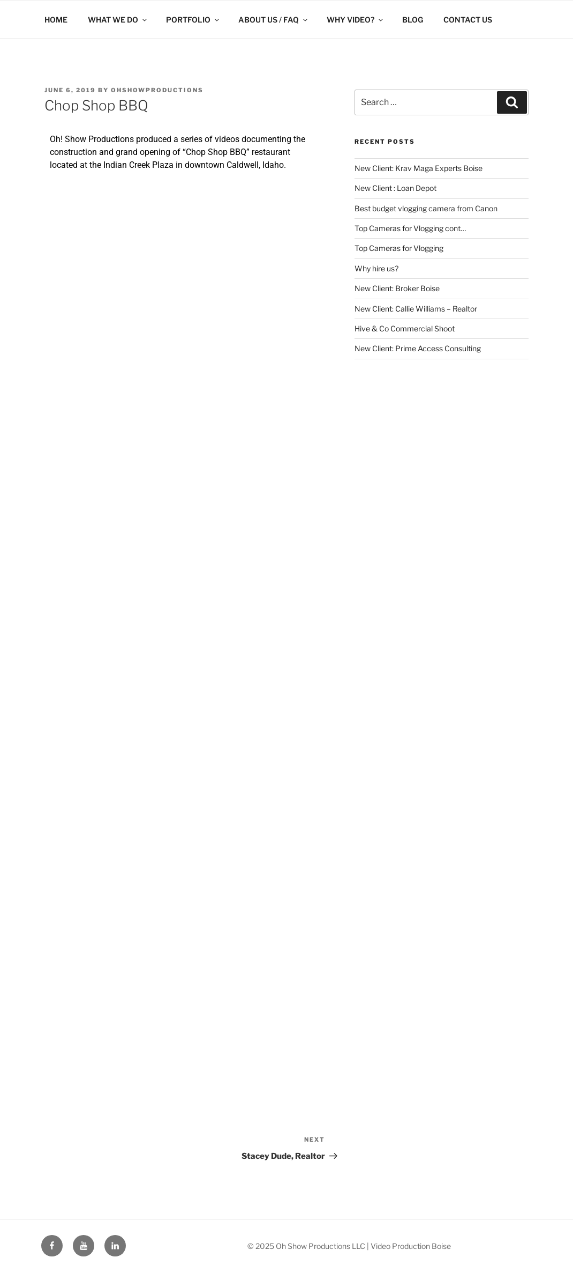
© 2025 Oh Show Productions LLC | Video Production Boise (349, 1246)
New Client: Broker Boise (397, 288)
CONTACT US (467, 19)
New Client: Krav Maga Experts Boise (418, 168)
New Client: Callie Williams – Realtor (416, 308)
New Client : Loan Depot (395, 188)
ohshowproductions (157, 90)
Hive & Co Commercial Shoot (405, 328)
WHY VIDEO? (355, 19)
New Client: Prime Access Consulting (418, 348)
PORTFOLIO (193, 19)
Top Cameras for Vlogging (399, 248)
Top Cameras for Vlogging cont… (410, 228)
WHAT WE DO (118, 19)
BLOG (412, 19)
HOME (55, 19)
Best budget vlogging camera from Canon (426, 208)
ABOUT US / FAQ (273, 19)
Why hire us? (376, 268)
